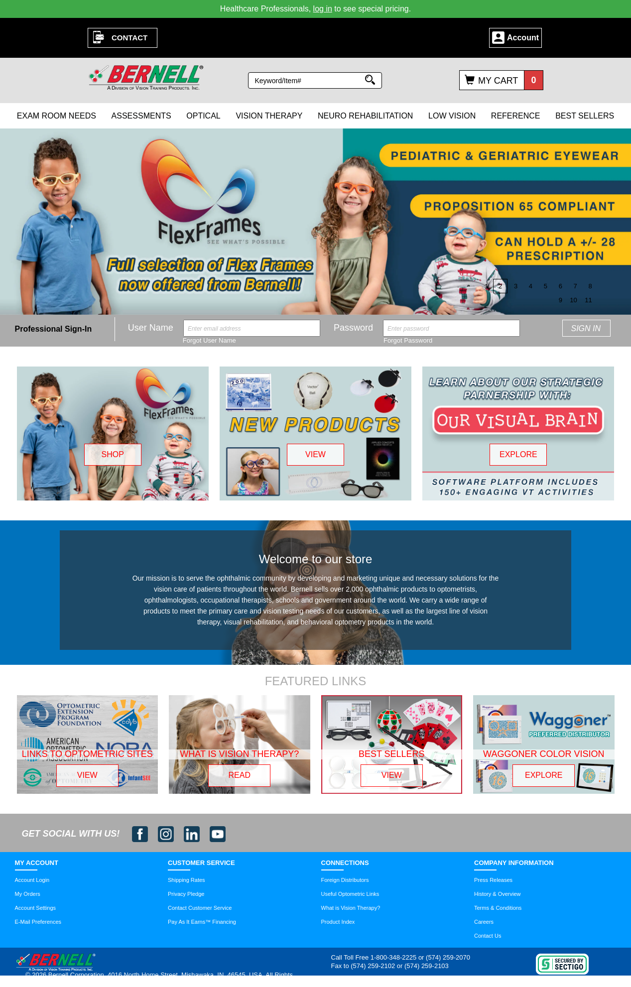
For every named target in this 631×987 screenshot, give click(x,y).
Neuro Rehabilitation (365, 116)
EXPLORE (518, 454)
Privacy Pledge (186, 894)
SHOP (112, 454)
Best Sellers (584, 116)
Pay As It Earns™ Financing (202, 922)
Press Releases (493, 880)
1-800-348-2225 (394, 957)
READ (240, 775)
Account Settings (35, 908)
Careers (484, 922)
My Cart (498, 81)
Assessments (141, 116)
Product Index (338, 922)
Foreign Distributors (345, 880)
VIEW (315, 454)
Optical (203, 116)
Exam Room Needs (56, 116)
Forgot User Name (209, 340)
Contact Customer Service (200, 908)
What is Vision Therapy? (350, 908)
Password (353, 328)
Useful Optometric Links (350, 894)
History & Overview (497, 894)
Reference (515, 116)
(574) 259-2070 (448, 957)
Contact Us (487, 936)
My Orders (27, 894)
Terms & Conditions (497, 908)
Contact (129, 37)
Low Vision (452, 116)
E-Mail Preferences (38, 922)
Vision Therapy (269, 116)
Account (523, 37)
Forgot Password (407, 340)
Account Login (32, 880)
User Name (150, 328)
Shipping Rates (186, 880)
